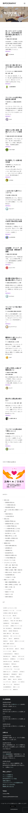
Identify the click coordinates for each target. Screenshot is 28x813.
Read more (8, 51)
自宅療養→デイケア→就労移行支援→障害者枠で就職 (13, 249)
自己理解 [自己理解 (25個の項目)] (5, 620)
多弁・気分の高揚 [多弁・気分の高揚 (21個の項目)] (7, 628)
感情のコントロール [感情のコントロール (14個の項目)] (19, 641)
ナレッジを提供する (8, 776)
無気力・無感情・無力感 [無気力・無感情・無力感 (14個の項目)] (8, 643)
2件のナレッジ (16, 704)
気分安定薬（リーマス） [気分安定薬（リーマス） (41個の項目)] (8, 610)
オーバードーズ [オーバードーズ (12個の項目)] (7, 651)
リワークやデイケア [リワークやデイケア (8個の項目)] (7, 669)
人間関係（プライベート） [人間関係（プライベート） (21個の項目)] (16, 625)
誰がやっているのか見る (9, 784)
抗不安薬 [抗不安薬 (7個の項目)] (22, 671)
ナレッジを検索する (8, 774)
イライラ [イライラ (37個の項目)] (18, 610)
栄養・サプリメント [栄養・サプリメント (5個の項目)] (7, 684)
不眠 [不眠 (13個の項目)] (22, 648)
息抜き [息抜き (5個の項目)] (14, 681)
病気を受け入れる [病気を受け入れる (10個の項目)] (7, 661)
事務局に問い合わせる (8, 786)
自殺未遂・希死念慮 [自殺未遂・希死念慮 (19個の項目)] (13, 630)
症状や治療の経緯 (13, 39)
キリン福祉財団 (7, 754)
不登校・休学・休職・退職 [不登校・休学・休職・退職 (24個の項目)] (16, 620)
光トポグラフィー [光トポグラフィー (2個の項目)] (7, 689)
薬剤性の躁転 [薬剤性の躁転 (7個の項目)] (6, 674)
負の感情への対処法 (11, 195)
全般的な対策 (9, 282)
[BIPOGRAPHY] (9, 3)
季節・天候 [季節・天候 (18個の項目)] (16, 633)
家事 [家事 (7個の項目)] (20, 674)
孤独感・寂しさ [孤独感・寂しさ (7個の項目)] (6, 671)
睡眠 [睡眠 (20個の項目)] (5, 630)
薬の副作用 (20, 71)
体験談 (8, 39)
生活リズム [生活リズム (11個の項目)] (21, 656)
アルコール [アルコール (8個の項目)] (16, 669)
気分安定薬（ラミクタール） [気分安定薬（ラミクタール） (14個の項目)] (9, 646)
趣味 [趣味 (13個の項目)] (17, 648)
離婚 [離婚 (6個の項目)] (9, 679)
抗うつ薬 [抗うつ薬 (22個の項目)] (5, 625)
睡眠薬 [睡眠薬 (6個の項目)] (18, 676)
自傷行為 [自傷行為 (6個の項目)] (5, 676)
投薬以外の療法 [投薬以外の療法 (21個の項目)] (17, 628)
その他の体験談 (10, 311)
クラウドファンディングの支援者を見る (13, 782)
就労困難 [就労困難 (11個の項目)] (12, 658)
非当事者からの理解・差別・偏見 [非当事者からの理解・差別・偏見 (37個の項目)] (10, 613)
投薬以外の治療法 (10, 372)
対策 (6, 103)
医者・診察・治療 (9, 73)
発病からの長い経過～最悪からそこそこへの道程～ (13, 131)
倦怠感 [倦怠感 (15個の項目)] (5, 641)
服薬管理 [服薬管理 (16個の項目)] (16, 638)
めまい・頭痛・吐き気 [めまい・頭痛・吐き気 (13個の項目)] (8, 648)
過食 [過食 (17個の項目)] (5, 638)
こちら (11, 767)
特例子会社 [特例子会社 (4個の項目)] (16, 684)
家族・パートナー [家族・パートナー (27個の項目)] (7, 618)
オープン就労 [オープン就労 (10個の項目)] (20, 658)
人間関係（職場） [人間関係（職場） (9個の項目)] (7, 666)
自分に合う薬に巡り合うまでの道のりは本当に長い (13, 67)
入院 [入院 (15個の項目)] (11, 641)
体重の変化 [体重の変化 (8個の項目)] (16, 666)
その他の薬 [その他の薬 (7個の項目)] (15, 671)
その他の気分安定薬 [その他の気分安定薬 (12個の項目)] (7, 653)
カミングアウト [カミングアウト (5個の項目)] (6, 681)
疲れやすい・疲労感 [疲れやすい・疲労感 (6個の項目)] (17, 679)
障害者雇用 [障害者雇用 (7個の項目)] (14, 674)
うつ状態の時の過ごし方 (12, 341)
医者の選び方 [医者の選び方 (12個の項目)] (6, 656)
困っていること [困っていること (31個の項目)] (7, 615)
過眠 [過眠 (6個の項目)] (4, 679)
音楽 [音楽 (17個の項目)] (10, 638)
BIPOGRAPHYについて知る (10, 778)
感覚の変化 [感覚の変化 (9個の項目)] (16, 661)
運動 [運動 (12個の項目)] (14, 651)
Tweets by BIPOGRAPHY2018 (10, 796)
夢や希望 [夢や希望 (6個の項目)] (12, 676)
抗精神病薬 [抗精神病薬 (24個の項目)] (6, 623)
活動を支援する (7, 780)
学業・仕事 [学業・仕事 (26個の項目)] (16, 618)
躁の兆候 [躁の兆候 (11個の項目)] (5, 658)
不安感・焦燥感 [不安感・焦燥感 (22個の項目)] (15, 623)
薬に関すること (10, 101)
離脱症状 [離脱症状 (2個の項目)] (15, 689)
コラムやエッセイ (10, 71)
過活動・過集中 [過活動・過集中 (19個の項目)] (7, 633)
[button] (24, 3)
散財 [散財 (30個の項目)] (14, 615)
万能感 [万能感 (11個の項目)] (14, 656)
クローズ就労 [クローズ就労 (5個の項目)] (21, 681)
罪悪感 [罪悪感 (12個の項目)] (16, 653)
